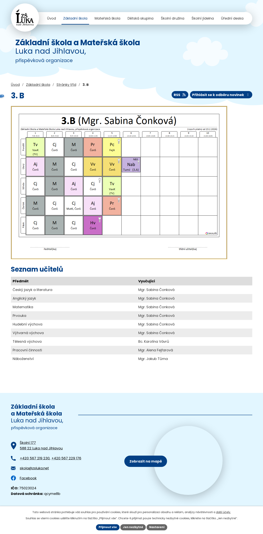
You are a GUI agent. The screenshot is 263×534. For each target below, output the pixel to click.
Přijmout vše (108, 527)
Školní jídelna (203, 18)
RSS (180, 94)
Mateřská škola (107, 18)
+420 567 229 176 (66, 458)
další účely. (223, 512)
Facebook (24, 478)
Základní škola (75, 18)
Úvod (51, 18)
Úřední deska (232, 18)
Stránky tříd (66, 84)
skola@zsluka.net (34, 468)
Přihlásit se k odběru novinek (221, 94)
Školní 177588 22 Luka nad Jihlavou (41, 445)
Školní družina (172, 18)
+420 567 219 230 (35, 458)
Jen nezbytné (133, 527)
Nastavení (157, 527)
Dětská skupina (140, 18)
